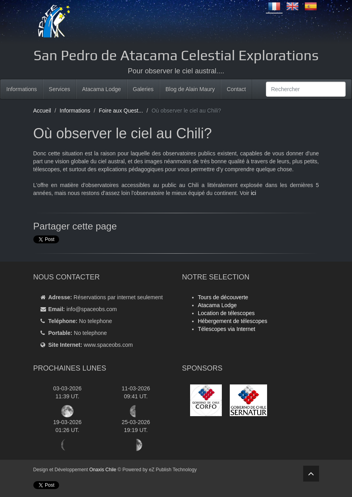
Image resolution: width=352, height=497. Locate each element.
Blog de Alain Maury (190, 89)
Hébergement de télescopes (232, 321)
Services (59, 89)
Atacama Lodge (101, 89)
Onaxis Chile (102, 469)
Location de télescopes (226, 313)
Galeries (143, 89)
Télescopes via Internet (227, 329)
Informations (21, 89)
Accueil (42, 110)
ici (253, 193)
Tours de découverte (223, 297)
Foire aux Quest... (121, 110)
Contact (236, 89)
